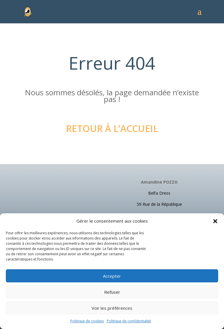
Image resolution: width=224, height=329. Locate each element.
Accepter (112, 276)
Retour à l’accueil (112, 128)
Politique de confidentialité (129, 321)
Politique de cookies (87, 321)
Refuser (112, 292)
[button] (215, 221)
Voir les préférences (112, 308)
